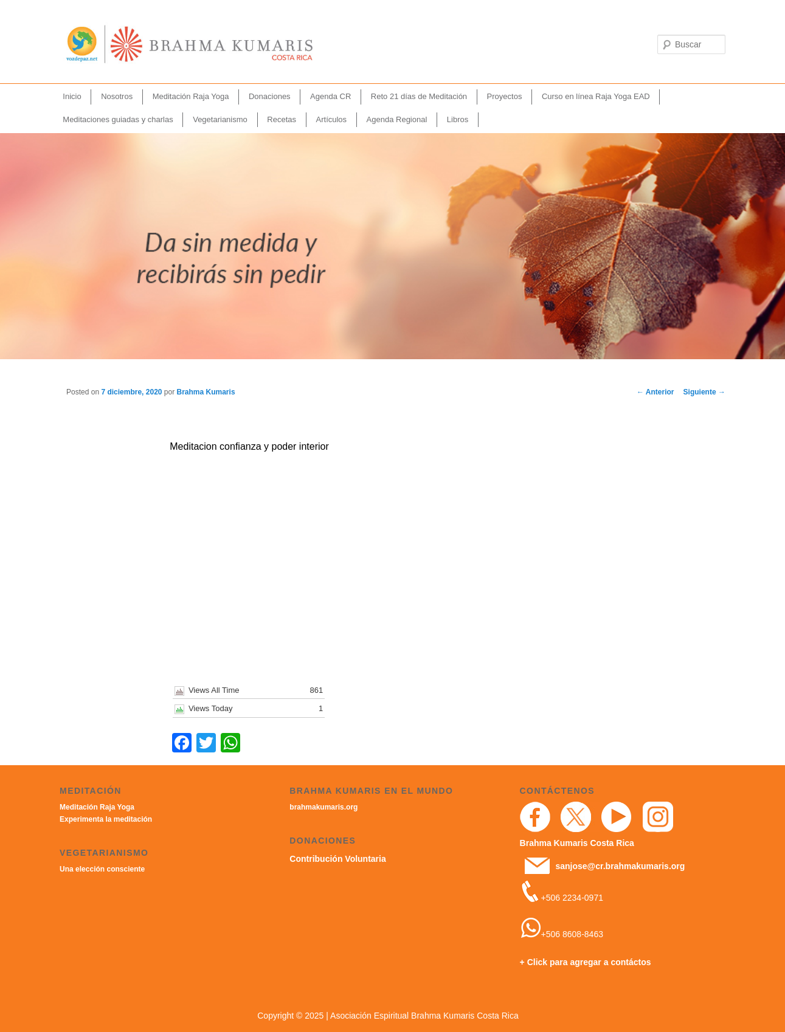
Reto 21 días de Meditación (419, 96)
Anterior (655, 392)
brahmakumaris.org (323, 807)
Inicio (72, 96)
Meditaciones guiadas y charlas (118, 119)
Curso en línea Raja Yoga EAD (596, 96)
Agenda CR (330, 96)
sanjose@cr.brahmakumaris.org (620, 866)
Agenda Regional (397, 119)
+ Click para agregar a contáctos (585, 962)
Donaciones (270, 96)
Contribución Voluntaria (337, 859)
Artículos (331, 119)
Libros (457, 119)
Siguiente (704, 392)
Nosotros (117, 96)
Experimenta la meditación (106, 819)
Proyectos (504, 96)
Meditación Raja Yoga (191, 96)
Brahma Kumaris (206, 392)
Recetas (281, 119)
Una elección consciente (102, 869)
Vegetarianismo (220, 119)
